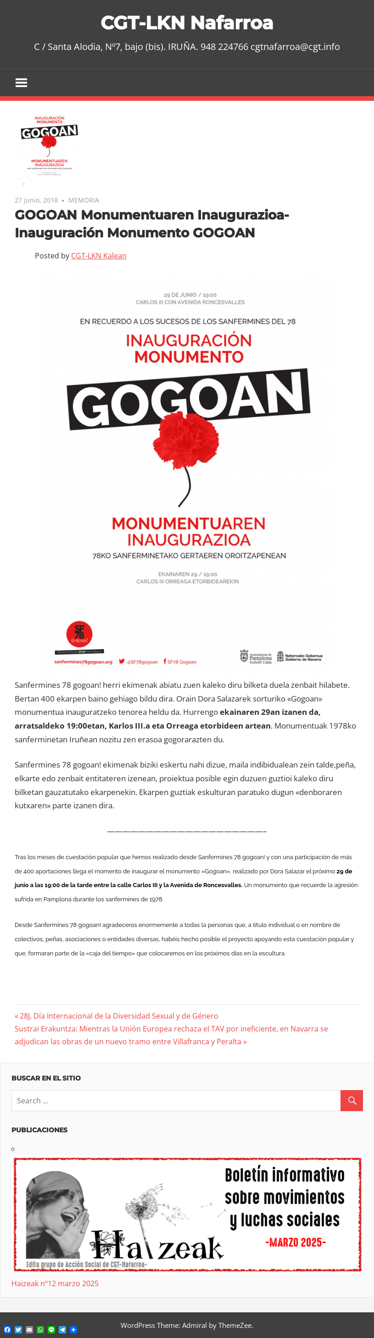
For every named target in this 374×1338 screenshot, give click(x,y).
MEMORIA (83, 200)
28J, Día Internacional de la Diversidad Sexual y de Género (118, 1016)
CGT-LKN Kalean (99, 256)
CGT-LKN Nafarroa (187, 22)
